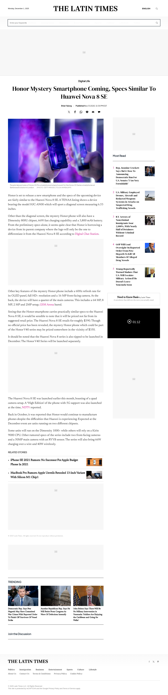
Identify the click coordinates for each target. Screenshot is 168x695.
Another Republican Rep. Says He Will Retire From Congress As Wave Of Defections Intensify (55, 612)
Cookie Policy (76, 674)
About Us (12, 674)
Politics (32, 23)
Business (64, 23)
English (146, 9)
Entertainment (81, 23)
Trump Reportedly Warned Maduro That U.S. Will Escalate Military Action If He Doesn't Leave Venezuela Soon (127, 276)
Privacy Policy (60, 674)
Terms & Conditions (42, 674)
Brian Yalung (66, 106)
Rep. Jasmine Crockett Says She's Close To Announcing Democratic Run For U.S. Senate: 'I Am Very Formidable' (127, 175)
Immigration (47, 23)
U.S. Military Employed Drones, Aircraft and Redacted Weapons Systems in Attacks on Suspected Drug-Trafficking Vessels (128, 200)
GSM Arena (47, 304)
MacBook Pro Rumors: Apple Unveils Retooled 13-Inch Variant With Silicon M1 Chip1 (47, 475)
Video (137, 23)
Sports (98, 23)
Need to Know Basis (127, 297)
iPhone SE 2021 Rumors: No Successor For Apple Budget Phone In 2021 (44, 462)
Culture (110, 23)
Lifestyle (124, 23)
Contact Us (24, 674)
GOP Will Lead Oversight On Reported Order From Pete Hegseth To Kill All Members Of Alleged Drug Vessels (128, 252)
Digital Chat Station (87, 234)
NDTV (26, 407)
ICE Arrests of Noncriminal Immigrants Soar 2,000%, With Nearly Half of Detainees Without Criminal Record (126, 226)
